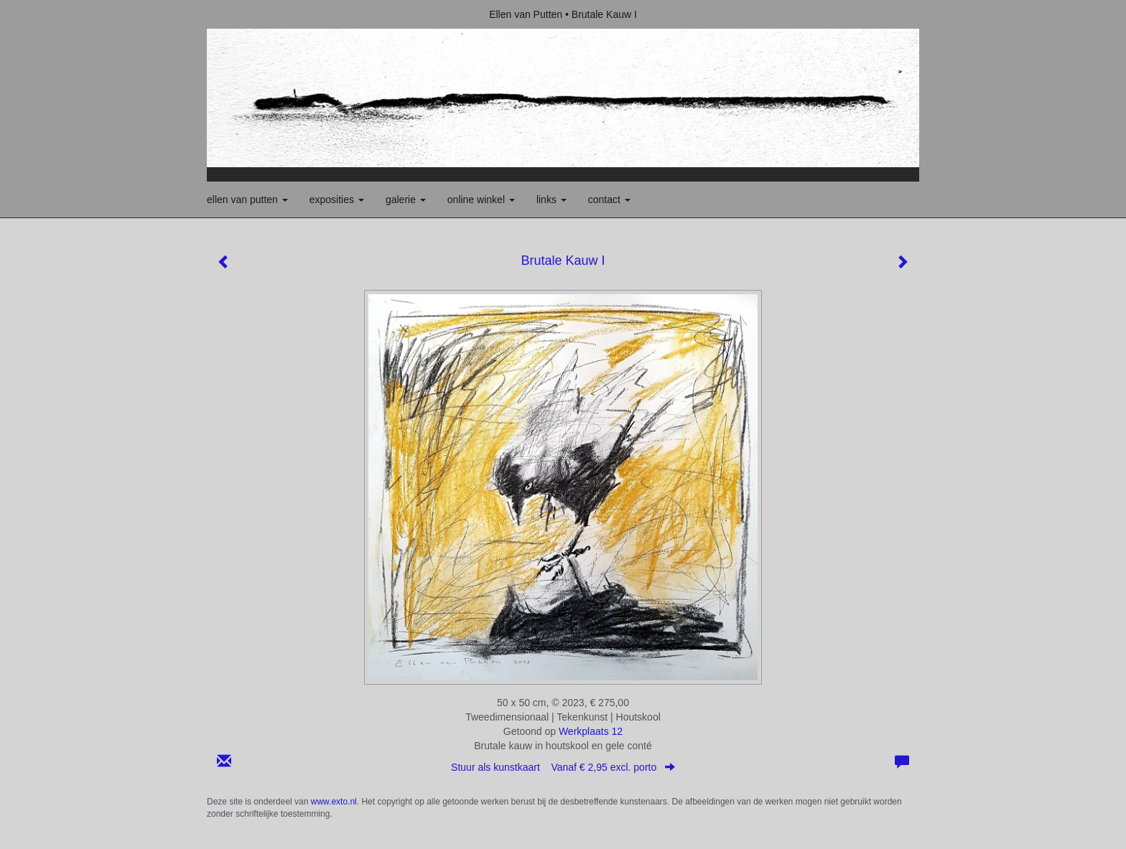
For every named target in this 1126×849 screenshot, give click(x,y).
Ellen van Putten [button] (247, 199)
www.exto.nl (334, 802)
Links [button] (551, 199)
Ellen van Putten (525, 14)
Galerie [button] (406, 199)
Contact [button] (609, 199)
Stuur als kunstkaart (563, 767)
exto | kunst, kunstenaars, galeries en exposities (247, 14)
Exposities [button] (337, 199)
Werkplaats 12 (591, 731)
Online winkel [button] (481, 199)
